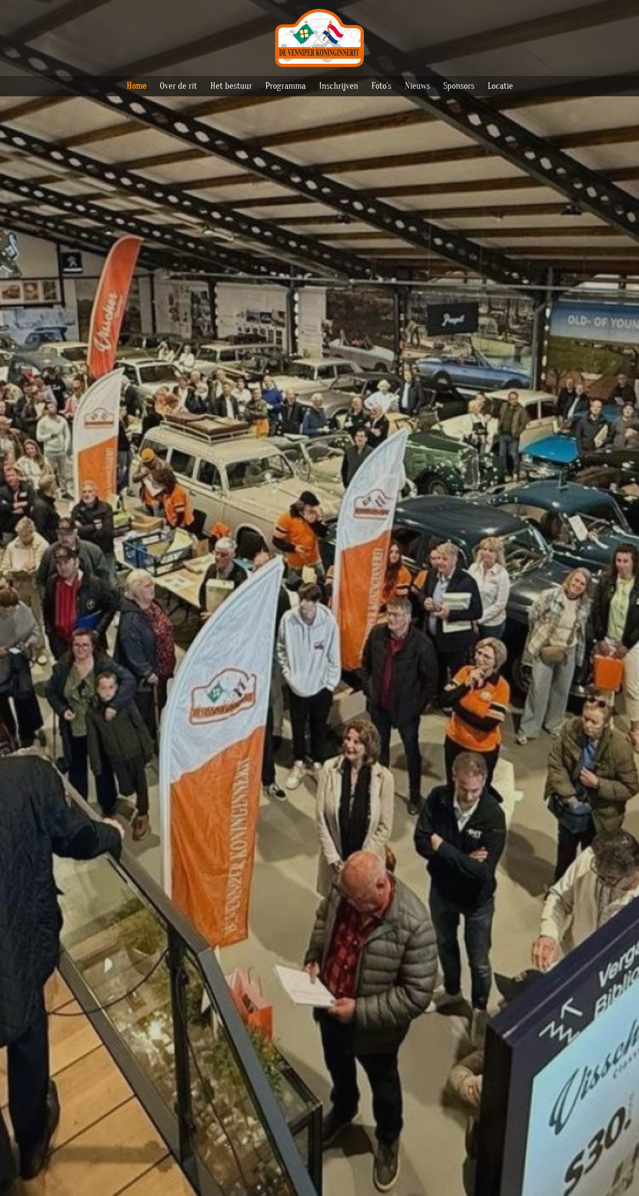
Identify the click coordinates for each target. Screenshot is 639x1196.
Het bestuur (231, 86)
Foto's (381, 86)
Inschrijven (338, 86)
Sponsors (458, 86)
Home (136, 86)
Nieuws (417, 86)
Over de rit (178, 86)
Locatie (500, 86)
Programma (285, 86)
